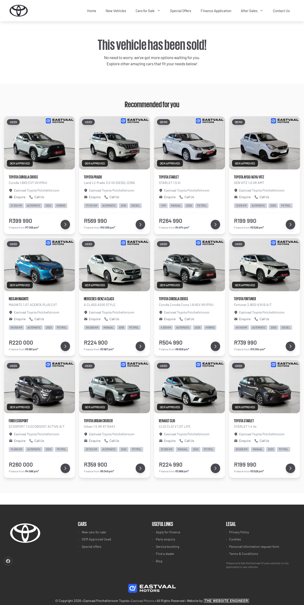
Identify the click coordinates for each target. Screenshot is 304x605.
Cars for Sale (150, 10)
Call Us (36, 197)
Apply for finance (168, 532)
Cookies (235, 539)
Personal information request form (254, 546)
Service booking (167, 546)
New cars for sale (94, 532)
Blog (159, 561)
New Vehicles (116, 11)
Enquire (17, 197)
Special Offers (180, 11)
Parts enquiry (165, 539)
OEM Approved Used (96, 539)
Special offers (91, 546)
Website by (218, 601)
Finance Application (216, 11)
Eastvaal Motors (142, 601)
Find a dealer (165, 554)
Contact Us (281, 11)
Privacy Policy (239, 532)
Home (91, 11)
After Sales (254, 10)
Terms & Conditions (243, 554)
